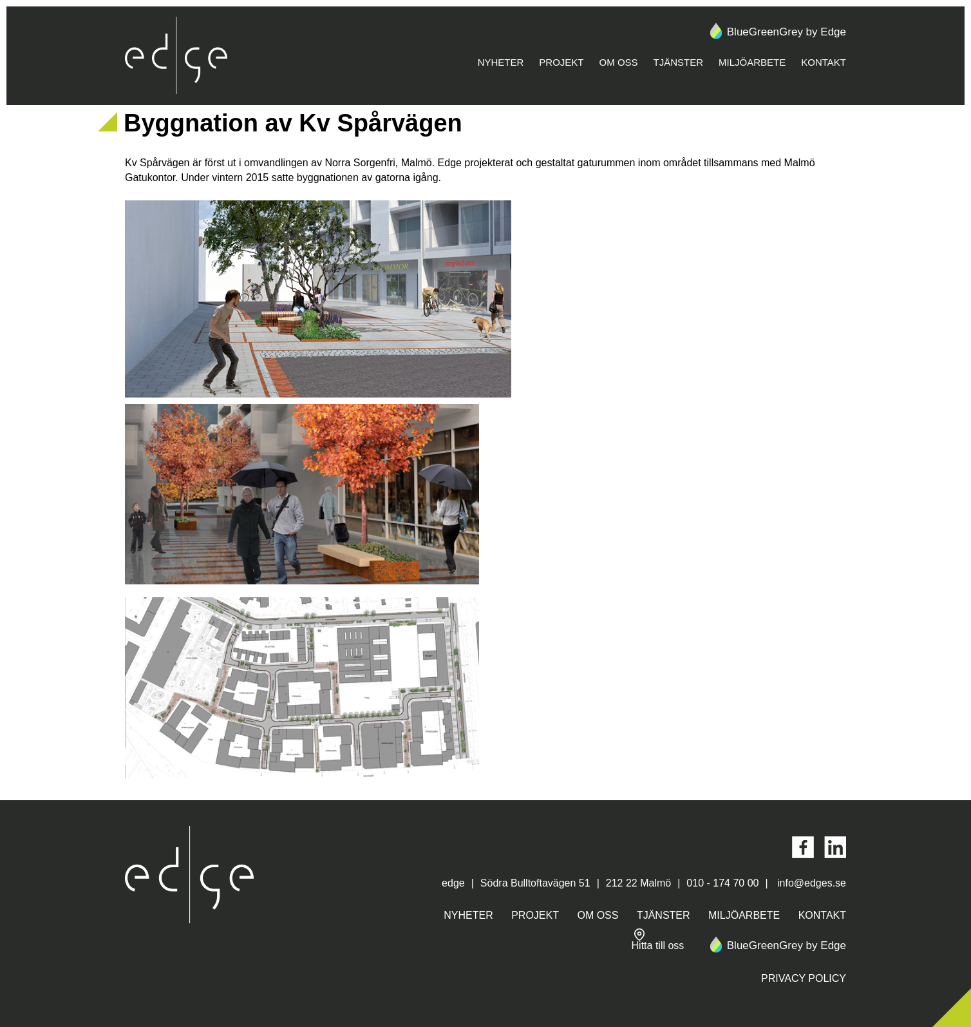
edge (176, 56)
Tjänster (679, 62)
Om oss (618, 62)
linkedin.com (835, 847)
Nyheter (501, 62)
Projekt (561, 62)
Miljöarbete (752, 62)
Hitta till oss (658, 939)
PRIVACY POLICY (803, 978)
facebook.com (803, 847)
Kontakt (823, 62)
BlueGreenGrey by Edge (777, 32)
